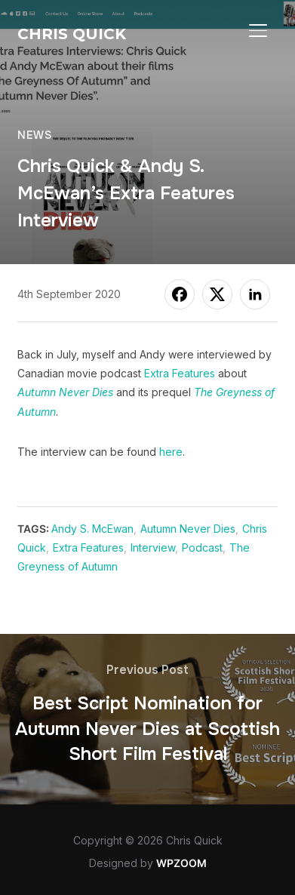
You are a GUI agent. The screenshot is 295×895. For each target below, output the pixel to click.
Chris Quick (71, 34)
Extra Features (179, 373)
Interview (153, 547)
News (34, 135)
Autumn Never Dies (187, 528)
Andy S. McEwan (92, 528)
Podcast (202, 547)
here (171, 451)
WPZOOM (181, 863)
